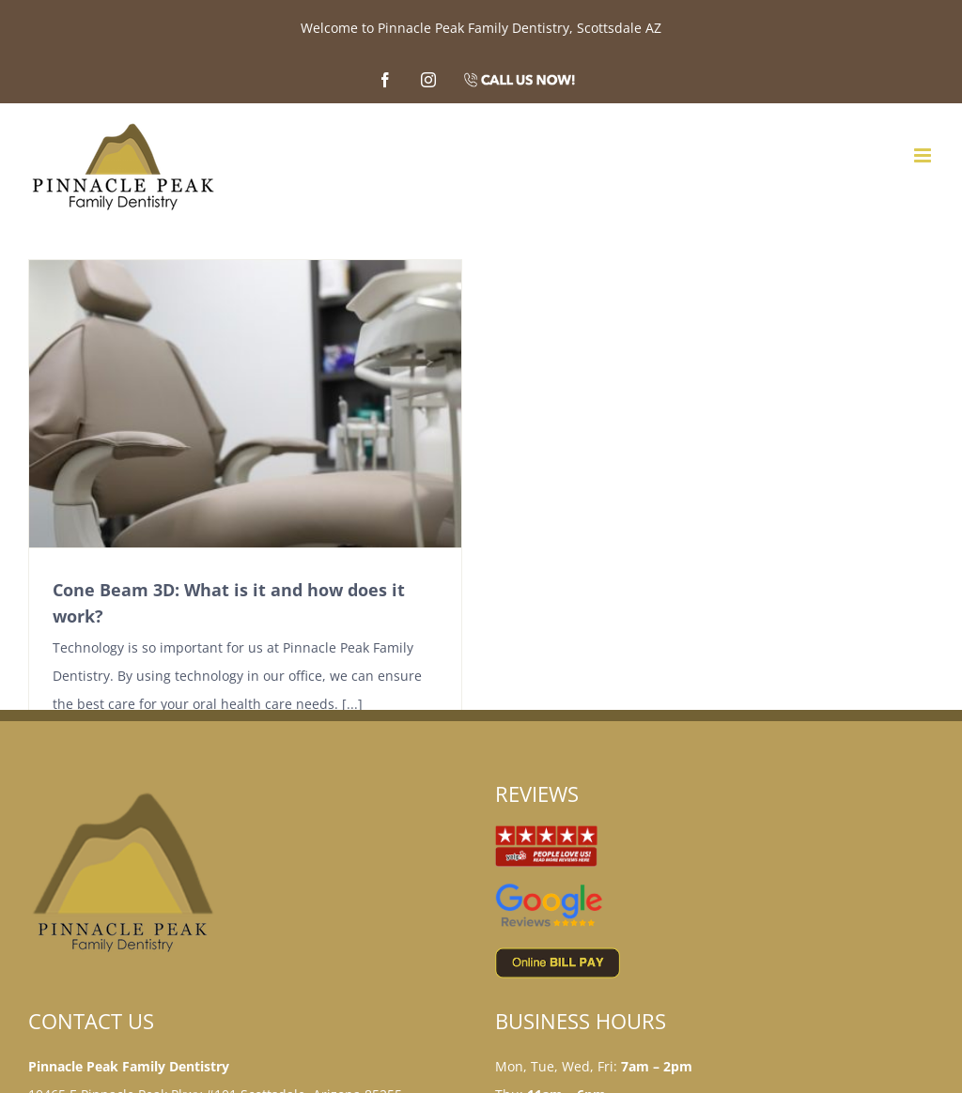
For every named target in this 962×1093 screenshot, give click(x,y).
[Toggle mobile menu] (924, 155)
